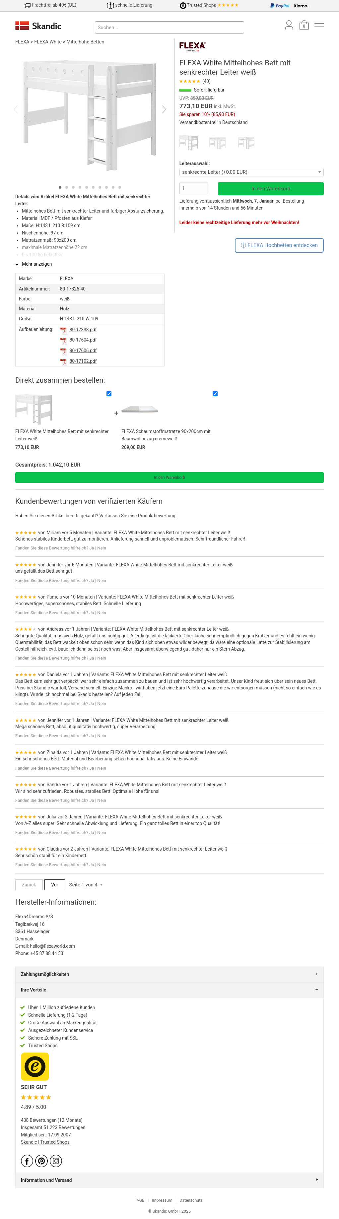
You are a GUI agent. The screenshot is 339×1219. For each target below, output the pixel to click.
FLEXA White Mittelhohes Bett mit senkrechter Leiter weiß (171, 532)
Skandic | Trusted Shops (45, 1142)
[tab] (60, 187)
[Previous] (21, 110)
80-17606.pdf (83, 350)
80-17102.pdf (83, 361)
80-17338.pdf (83, 329)
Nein (101, 547)
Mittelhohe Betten (85, 42)
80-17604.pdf (83, 340)
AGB (141, 1200)
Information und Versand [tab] (46, 1180)
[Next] (158, 110)
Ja (91, 547)
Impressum (162, 1200)
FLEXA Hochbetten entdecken (282, 245)
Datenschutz (190, 1200)
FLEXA (22, 42)
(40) (195, 81)
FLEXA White (48, 42)
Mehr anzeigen (37, 264)
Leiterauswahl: (194, 163)
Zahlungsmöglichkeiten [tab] (45, 974)
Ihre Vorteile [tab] (33, 990)
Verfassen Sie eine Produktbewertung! (137, 515)
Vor (54, 884)
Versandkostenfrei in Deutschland (213, 122)
